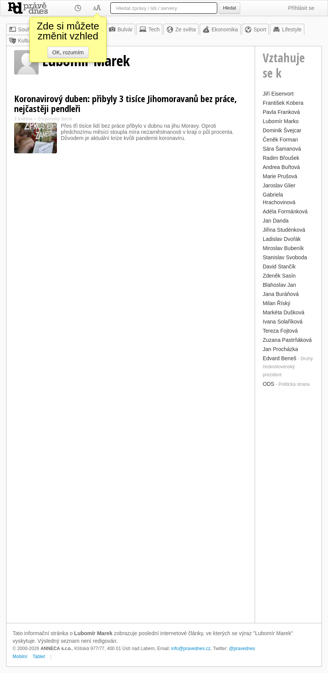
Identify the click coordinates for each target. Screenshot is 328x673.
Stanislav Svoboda (285, 257)
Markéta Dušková (283, 312)
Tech (149, 29)
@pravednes (242, 648)
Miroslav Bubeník (283, 248)
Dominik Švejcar (282, 130)
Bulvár (120, 29)
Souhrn (22, 29)
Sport (255, 29)
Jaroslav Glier (279, 185)
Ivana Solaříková (282, 322)
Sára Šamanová (282, 149)
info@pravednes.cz (190, 648)
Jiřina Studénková (284, 230)
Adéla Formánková (285, 211)
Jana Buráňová (281, 294)
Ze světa (181, 29)
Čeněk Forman (280, 140)
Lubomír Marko (281, 121)
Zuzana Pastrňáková (287, 340)
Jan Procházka (280, 349)
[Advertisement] (288, 504)
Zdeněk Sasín (279, 276)
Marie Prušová (280, 176)
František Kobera (283, 103)
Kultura (22, 40)
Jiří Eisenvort (278, 94)
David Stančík (279, 266)
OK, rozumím (68, 52)
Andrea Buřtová (281, 167)
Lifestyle (287, 29)
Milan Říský (276, 303)
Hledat (229, 8)
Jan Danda (276, 221)
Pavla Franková (281, 112)
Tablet (39, 656)
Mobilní (20, 656)
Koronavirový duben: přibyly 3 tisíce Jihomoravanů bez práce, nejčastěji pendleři (125, 103)
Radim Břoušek (281, 158)
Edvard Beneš (279, 358)
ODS (268, 384)
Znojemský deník (54, 119)
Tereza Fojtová (280, 331)
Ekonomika (220, 29)
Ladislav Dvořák (282, 239)
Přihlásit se (301, 8)
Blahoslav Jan (279, 285)
